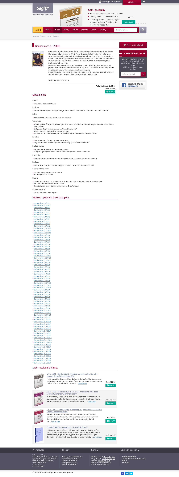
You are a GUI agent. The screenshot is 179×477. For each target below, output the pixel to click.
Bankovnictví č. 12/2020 (42, 228)
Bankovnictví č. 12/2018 (42, 283)
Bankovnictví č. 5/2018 (42, 299)
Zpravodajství (127, 59)
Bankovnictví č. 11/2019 (42, 258)
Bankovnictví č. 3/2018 (42, 303)
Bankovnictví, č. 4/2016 (42, 354)
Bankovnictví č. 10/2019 (42, 260)
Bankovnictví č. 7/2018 (42, 294)
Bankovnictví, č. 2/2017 (42, 333)
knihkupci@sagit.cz (105, 463)
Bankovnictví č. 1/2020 (42, 253)
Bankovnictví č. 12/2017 (42, 310)
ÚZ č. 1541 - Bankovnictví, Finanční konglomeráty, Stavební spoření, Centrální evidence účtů (72, 375)
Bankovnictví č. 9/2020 (42, 235)
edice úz (48, 30)
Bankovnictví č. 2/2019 (42, 278)
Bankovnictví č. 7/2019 (42, 267)
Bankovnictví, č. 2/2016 (42, 361)
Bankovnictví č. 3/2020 (42, 249)
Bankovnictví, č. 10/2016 (43, 342)
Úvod (41, 36)
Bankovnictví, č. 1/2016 (42, 363)
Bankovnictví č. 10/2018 (42, 288)
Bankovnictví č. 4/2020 (42, 246)
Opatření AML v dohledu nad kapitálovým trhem (67, 427)
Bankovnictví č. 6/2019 (42, 269)
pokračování (82, 384)
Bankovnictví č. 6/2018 (42, 297)
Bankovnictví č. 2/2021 (42, 224)
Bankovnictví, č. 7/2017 (42, 322)
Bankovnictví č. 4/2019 (42, 274)
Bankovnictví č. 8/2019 (42, 265)
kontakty (103, 30)
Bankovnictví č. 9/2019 (42, 262)
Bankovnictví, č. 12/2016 (43, 338)
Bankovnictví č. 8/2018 (42, 292)
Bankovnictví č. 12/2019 (42, 256)
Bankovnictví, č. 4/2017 (42, 329)
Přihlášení (131, 2)
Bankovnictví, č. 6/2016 (42, 351)
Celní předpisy (96, 7)
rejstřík (38, 30)
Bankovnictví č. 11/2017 (42, 313)
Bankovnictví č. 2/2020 (42, 251)
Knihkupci (125, 462)
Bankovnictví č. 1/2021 (42, 226)
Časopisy (56, 36)
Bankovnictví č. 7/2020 (42, 240)
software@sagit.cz (104, 461)
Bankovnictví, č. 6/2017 (42, 324)
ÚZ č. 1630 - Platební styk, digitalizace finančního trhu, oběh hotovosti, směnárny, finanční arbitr (72, 393)
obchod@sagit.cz (109, 457)
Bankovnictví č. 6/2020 (42, 242)
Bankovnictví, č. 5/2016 (42, 356)
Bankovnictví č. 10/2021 (42, 205)
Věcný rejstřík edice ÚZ (135, 45)
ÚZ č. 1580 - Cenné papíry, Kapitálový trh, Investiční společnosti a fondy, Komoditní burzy (74, 411)
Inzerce (124, 460)
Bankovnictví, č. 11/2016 (43, 340)
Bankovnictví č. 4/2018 (42, 301)
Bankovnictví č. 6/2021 (42, 215)
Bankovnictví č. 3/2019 (42, 276)
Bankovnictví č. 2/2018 (42, 306)
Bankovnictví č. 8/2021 (42, 210)
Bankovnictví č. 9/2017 (42, 317)
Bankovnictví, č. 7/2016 (42, 349)
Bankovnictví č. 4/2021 (42, 219)
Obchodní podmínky (129, 456)
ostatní (93, 30)
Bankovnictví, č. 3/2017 (42, 331)
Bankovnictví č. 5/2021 (42, 217)
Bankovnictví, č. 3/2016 (42, 358)
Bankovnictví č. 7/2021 (42, 212)
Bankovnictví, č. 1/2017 (42, 335)
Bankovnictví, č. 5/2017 (42, 326)
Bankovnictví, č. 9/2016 (42, 345)
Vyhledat (143, 30)
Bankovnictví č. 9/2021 (42, 203)
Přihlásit (143, 74)
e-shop (57, 30)
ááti (75, 30)
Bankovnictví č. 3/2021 (42, 221)
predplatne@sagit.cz (108, 459)
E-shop (48, 36)
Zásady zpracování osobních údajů (133, 458)
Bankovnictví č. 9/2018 (42, 290)
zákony (66, 30)
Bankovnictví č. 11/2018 (42, 285)
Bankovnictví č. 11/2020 (42, 230)
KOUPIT (112, 92)
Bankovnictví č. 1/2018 (42, 308)
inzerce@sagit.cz (102, 464)
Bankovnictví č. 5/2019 (42, 272)
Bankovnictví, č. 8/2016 (42, 347)
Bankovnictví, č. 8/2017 (42, 319)
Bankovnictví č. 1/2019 (42, 281)
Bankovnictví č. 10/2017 (42, 315)
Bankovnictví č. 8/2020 (42, 237)
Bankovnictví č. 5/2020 (42, 244)
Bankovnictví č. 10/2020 (42, 233)
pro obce (85, 30)
